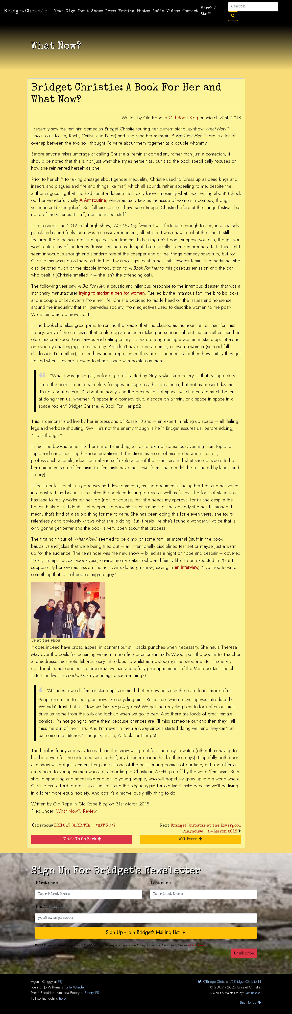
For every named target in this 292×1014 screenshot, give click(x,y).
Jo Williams (52, 987)
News (58, 11)
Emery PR (92, 992)
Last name (161, 883)
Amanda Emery (68, 992)
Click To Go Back (82, 839)
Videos (173, 11)
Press (110, 11)
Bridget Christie (25, 11)
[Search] (253, 6)
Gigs (70, 11)
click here (196, 945)
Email (53, 907)
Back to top (250, 1002)
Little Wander (75, 987)
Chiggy (47, 981)
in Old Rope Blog (181, 117)
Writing (126, 11)
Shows (97, 11)
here (62, 998)
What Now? (68, 811)
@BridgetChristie (212, 981)
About (83, 11)
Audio (158, 11)
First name (47, 883)
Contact (190, 11)
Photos (143, 11)
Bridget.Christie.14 (245, 981)
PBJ (60, 981)
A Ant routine (92, 200)
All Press (190, 839)
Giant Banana (251, 993)
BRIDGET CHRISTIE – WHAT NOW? (85, 826)
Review (90, 811)
